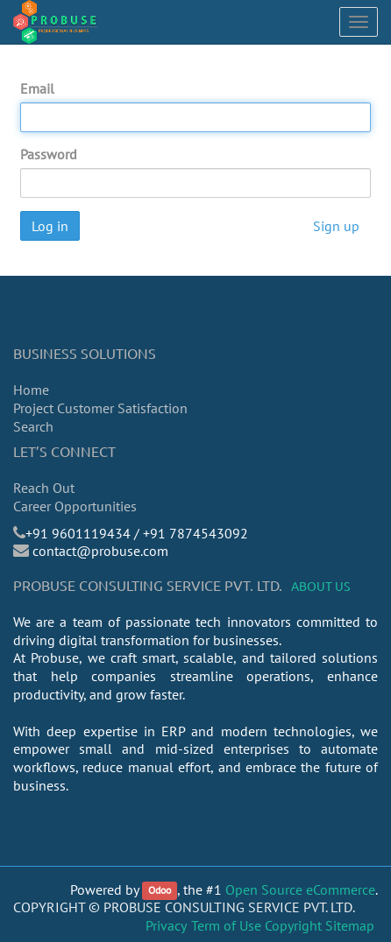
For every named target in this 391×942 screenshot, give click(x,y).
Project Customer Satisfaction (100, 408)
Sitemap (349, 925)
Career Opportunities (75, 506)
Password (48, 154)
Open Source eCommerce (300, 889)
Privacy (166, 925)
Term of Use (226, 925)
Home (31, 389)
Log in (50, 226)
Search (33, 426)
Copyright (293, 925)
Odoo (159, 890)
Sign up (336, 226)
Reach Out (44, 487)
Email (37, 88)
